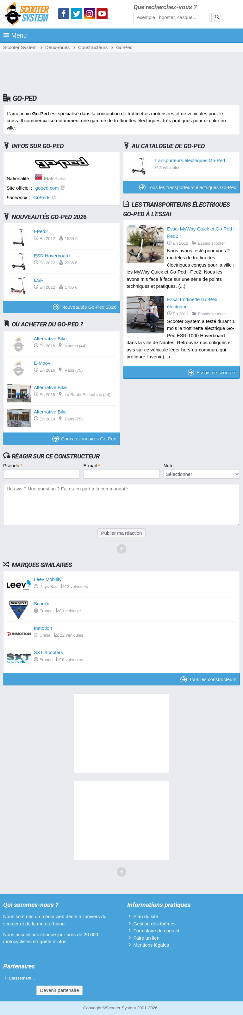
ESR (39, 280)
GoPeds (41, 197)
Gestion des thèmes (154, 923)
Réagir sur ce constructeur (55, 456)
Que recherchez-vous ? (165, 7)
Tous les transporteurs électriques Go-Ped (187, 187)
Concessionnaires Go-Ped (84, 438)
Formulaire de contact (156, 930)
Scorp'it (42, 603)
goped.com (47, 188)
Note (169, 465)
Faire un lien (146, 938)
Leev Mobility (48, 579)
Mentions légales (151, 945)
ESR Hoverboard (52, 255)
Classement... (22, 978)
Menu (15, 35)
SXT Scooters (48, 652)
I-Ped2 (41, 231)
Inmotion (43, 628)
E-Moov (42, 363)
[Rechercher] (217, 17)
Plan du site (145, 916)
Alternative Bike (50, 338)
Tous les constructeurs (208, 679)
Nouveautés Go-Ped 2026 (84, 307)
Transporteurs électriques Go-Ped (189, 160)
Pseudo (12, 465)
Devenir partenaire (59, 990)
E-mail (91, 465)
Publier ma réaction (121, 533)
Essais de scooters (212, 372)
